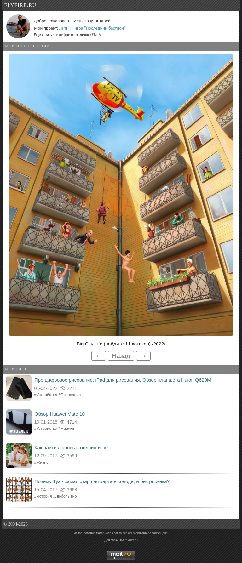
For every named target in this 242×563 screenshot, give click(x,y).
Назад (121, 355)
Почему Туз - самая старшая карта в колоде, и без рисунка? (102, 481)
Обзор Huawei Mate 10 (60, 414)
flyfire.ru (20, 5)
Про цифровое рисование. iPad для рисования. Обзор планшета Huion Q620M (123, 380)
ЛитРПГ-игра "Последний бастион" (92, 28)
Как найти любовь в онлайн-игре (71, 447)
